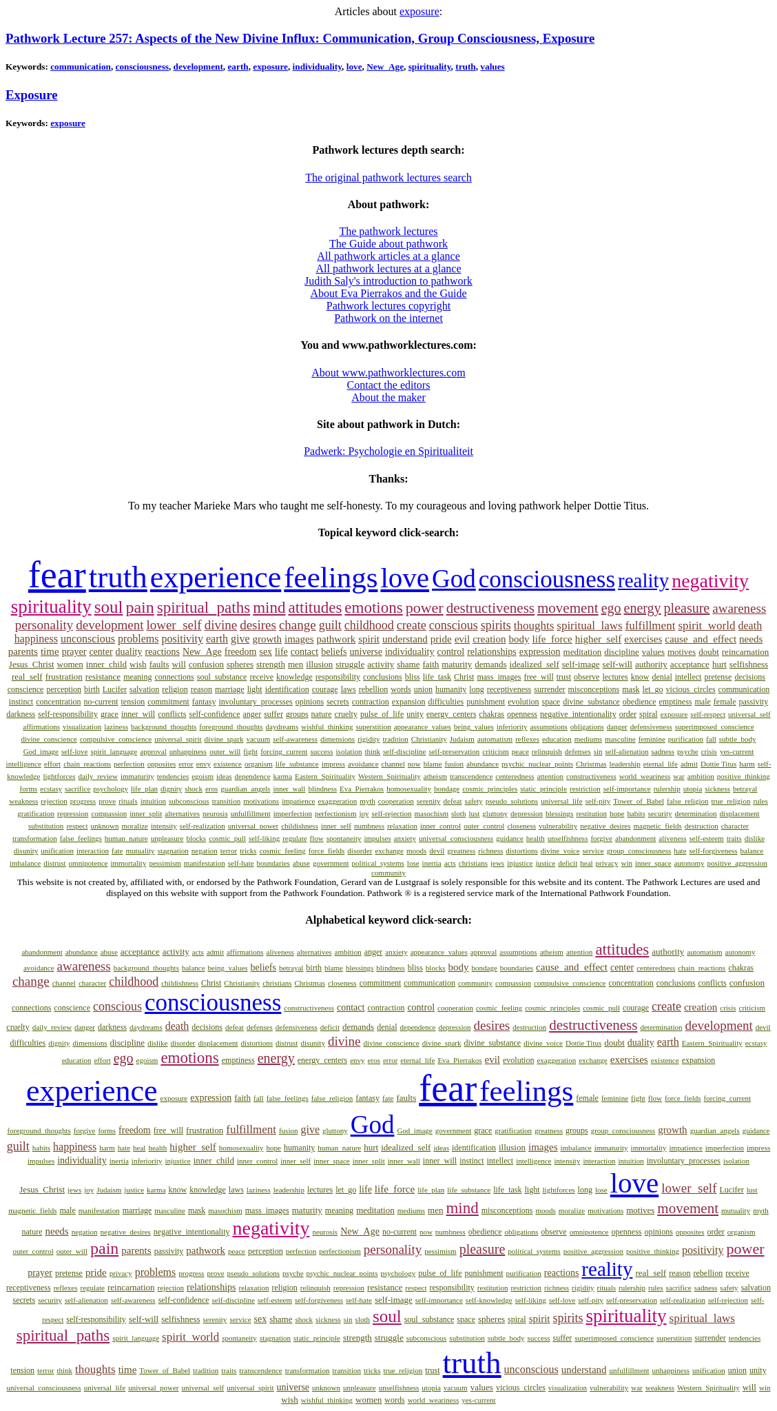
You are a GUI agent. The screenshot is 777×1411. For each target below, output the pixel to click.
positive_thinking (743, 776)
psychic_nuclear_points (537, 764)
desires (258, 625)
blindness (322, 788)
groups (297, 714)
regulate (294, 838)
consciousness (142, 66)
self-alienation (627, 751)
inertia (432, 863)
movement (568, 608)
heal (586, 863)
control (451, 652)
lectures (615, 677)
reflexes (527, 739)
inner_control (440, 826)
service (593, 850)
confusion (206, 664)
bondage (446, 788)
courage (325, 689)
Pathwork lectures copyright (388, 306)
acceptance (689, 664)
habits (636, 813)
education (557, 739)
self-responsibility (68, 714)
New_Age (385, 66)
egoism (202, 776)
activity (380, 664)
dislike (755, 838)
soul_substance (222, 677)
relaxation (402, 826)
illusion (319, 664)
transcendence (471, 776)
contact (304, 652)
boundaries (273, 863)
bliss (412, 677)
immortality (128, 863)
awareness (739, 608)
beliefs (333, 652)
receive (261, 677)
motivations (261, 801)
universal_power (253, 826)
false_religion (687, 801)
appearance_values (422, 726)
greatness (461, 850)
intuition (153, 801)
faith (430, 664)
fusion (454, 764)
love (354, 66)
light (254, 689)
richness (490, 850)
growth (267, 638)
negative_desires (605, 826)
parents (23, 651)
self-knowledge (489, 1300)
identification (287, 689)
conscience (26, 689)
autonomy (689, 863)
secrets (338, 702)
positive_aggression (737, 863)
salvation (144, 689)
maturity (457, 664)
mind (269, 607)
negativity (710, 580)
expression (540, 652)
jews (497, 863)
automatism (494, 739)
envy (203, 764)
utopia (693, 788)
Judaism (462, 739)
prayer (74, 652)
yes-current (737, 751)
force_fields (327, 850)
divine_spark (224, 739)
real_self (27, 676)
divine (221, 625)
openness (522, 714)
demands (490, 664)
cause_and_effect (700, 638)
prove (107, 801)
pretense (718, 677)
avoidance (363, 764)
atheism (435, 776)
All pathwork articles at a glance (388, 256)
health (535, 838)
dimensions (337, 739)
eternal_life (660, 764)
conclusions (382, 677)
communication (80, 66)
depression (526, 813)
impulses (377, 838)
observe (586, 677)
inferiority (512, 726)
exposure (419, 11)
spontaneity (344, 838)
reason (201, 689)
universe (366, 652)
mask (630, 689)
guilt (330, 625)
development (198, 66)
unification (57, 850)
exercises (643, 638)
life (281, 652)
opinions (310, 702)
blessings (559, 813)
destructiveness (490, 608)
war (679, 776)
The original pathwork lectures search (388, 177)
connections (174, 677)
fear (57, 575)
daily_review (97, 776)
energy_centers (451, 714)
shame (408, 664)
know (640, 677)
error (185, 764)
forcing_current (283, 751)
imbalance (25, 863)
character (735, 826)
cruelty (346, 714)
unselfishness (568, 838)
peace (520, 751)
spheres (240, 664)
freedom (241, 652)
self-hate (241, 863)
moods (416, 850)
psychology (110, 788)
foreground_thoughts (230, 726)
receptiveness (509, 689)
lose (413, 863)
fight (250, 751)
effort (52, 764)
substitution (45, 826)
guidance (510, 838)
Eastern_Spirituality (325, 776)
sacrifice (77, 788)
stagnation (173, 850)
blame (433, 764)
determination (696, 813)
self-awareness (295, 739)
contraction (370, 702)
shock (194, 788)
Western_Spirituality (389, 776)
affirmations (41, 726)
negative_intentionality (578, 714)
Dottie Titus (718, 764)
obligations (587, 726)
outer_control (484, 826)
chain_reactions (87, 764)
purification (685, 739)
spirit (369, 638)
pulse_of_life (382, 714)
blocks (196, 838)
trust (564, 677)
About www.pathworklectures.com (388, 372)
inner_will (138, 714)
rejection (54, 801)
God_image (41, 751)
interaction (92, 850)
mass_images (499, 677)
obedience (639, 702)
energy (642, 608)
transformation (34, 838)
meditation (582, 652)
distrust (54, 863)
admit (689, 764)
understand (405, 638)
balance (752, 850)
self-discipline (404, 751)
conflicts (172, 714)
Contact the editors (389, 385)
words (401, 689)
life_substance (297, 764)
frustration (64, 676)
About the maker (388, 397)
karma (282, 776)
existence (228, 764)
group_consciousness (639, 850)
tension (133, 702)
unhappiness (188, 751)
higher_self (598, 638)
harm (747, 764)
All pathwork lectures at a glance (388, 268)
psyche (687, 751)
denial (662, 677)
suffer (273, 714)
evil (462, 638)
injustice (519, 863)
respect (76, 826)
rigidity (369, 739)
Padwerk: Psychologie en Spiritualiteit (388, 451)
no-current (101, 702)
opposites (161, 764)
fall (711, 739)
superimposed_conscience (714, 726)
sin (598, 751)
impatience (298, 801)
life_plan (144, 788)
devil (436, 850)
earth (237, 66)
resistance (103, 676)
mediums (588, 739)
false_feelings (81, 838)
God (454, 579)
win (627, 863)
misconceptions (594, 689)
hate (680, 850)
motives (681, 652)
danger (617, 726)
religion (174, 689)
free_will (538, 677)
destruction (701, 826)
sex (265, 652)
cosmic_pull (227, 838)
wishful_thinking (327, 726)
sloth (458, 813)
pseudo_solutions (512, 801)
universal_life (561, 801)
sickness (717, 788)
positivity (182, 638)
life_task (437, 677)
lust (473, 813)
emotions (373, 607)
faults (159, 664)
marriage (230, 689)
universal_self (749, 714)
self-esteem (707, 838)
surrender (549, 689)
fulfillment (650, 625)
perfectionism (335, 813)
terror (228, 850)
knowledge (294, 677)
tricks (248, 850)
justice (545, 863)
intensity (164, 826)
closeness (521, 826)
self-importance (627, 788)
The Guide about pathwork (388, 244)
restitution (591, 813)
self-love (74, 751)
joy (364, 813)
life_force (552, 638)
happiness (36, 638)
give (240, 638)
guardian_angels (245, 788)
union (423, 689)
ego (611, 608)
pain (139, 607)
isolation (349, 751)
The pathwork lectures (388, 231)
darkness (20, 714)
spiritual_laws (589, 625)
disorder (359, 850)
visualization (82, 726)
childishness (299, 826)
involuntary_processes (255, 702)
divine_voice (560, 850)
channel (393, 764)
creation (489, 638)
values (492, 66)
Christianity (429, 739)
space (551, 702)
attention (550, 776)
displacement (740, 813)
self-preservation (453, 751)
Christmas (591, 764)
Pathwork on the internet (388, 318)
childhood (369, 625)
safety (473, 801)
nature (321, 714)
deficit (567, 863)
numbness (369, 826)
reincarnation (745, 652)
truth (465, 66)
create (411, 625)
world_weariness (645, 776)
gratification (35, 813)
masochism (432, 813)
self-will (617, 664)
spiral (648, 714)
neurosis (215, 813)
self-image (581, 664)
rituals (128, 801)
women (70, 664)
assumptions (548, 726)
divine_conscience (48, 739)
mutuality (139, 850)
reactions (162, 652)
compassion (109, 813)
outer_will (224, 751)
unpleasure (167, 838)
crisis (709, 751)
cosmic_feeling (283, 850)
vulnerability (558, 826)
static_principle (543, 788)
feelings (330, 577)
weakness (23, 801)
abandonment (635, 838)
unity (415, 714)
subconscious (189, 801)
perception (63, 689)
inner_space (653, 863)
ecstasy (51, 788)
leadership (625, 764)
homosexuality (408, 788)
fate (117, 850)
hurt (719, 664)
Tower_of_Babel (638, 801)
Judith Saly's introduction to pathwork (388, 281)
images (299, 638)
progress (83, 801)
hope (617, 813)
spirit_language (113, 751)
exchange (389, 850)
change (297, 625)
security (660, 813)
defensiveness (651, 726)
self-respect (707, 714)
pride (441, 638)
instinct (21, 702)
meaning (137, 677)
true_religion (731, 801)
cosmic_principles (489, 788)
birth (92, 689)
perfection (129, 764)
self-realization (202, 826)
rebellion (373, 689)
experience (216, 577)
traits (734, 838)
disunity (26, 850)
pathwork (336, 638)
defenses (578, 751)
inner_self (336, 826)
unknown (105, 826)
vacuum (258, 739)
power (425, 607)
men (295, 664)
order (627, 714)
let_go (653, 689)
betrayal (745, 788)
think (372, 751)
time (50, 651)
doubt (708, 652)
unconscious (88, 638)
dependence (253, 776)
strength (270, 664)
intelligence (23, 764)
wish (138, 664)
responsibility (337, 677)
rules (760, 801)
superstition (373, 726)
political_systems (377, 863)
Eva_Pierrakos (362, 788)
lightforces (59, 776)
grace (109, 714)
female (725, 702)
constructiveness (591, 776)
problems (138, 638)
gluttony (495, 813)
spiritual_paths (203, 607)
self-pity (598, 801)
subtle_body (737, 739)
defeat (453, 801)
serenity (429, 801)
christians (473, 863)
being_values (474, 726)
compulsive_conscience (116, 739)
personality (44, 625)
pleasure (687, 608)
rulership (667, 788)
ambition (700, 776)
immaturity (137, 776)
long (476, 689)
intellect (688, 677)
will (179, 664)
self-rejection (392, 813)
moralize (134, 826)
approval (153, 751)
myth (367, 801)
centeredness (514, 776)
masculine (620, 739)
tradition (395, 739)
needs (751, 638)
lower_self (173, 625)
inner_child (106, 664)
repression (72, 813)
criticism (495, 751)
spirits (496, 625)
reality (643, 580)
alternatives (182, 813)
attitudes (315, 607)
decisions (749, 677)
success (322, 751)
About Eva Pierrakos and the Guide (388, 293)
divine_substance (591, 702)
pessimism (164, 863)
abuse (301, 863)
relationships (492, 652)
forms (29, 788)
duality (129, 652)
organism (259, 764)
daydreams (282, 726)
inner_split (146, 813)
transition (226, 801)
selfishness (748, 664)
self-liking (264, 838)
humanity (450, 689)
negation (204, 850)
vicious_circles (691, 689)
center (100, 652)
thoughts (534, 625)
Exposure (32, 95)
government (331, 863)
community (388, 873)
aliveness (672, 838)
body (518, 638)
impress (333, 764)
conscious (453, 625)
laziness (116, 726)
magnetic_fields (658, 826)
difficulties (446, 702)
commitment (168, 702)
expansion (409, 702)
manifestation (204, 863)
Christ (464, 677)
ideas (224, 776)
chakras (491, 714)
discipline (621, 652)
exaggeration (337, 801)
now (414, 764)
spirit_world (706, 625)
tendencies (173, 776)
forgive (601, 838)
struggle (349, 664)
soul (108, 607)
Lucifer (115, 689)
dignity (171, 788)
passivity (753, 702)
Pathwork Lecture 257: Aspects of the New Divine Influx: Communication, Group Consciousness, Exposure (300, 38)
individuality (317, 66)
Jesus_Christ (31, 664)
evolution (523, 702)
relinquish (547, 751)
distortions (521, 850)
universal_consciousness (456, 838)
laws (348, 689)
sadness (663, 751)
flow (317, 838)
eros (211, 788)
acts (450, 863)
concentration (58, 702)
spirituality (429, 66)
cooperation (396, 801)
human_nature (126, 838)
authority (651, 664)
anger (252, 714)
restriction (585, 788)
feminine (652, 739)
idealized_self (534, 664)
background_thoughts (163, 726)
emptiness (675, 702)
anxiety (405, 838)
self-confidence (214, 714)
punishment (485, 702)
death (750, 625)
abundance (482, 764)
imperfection (292, 813)
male (702, 702)
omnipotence (88, 863)
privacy (607, 863)
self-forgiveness (714, 850)
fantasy (204, 702)
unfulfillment (251, 813)
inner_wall (289, 788)
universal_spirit (177, 739)
